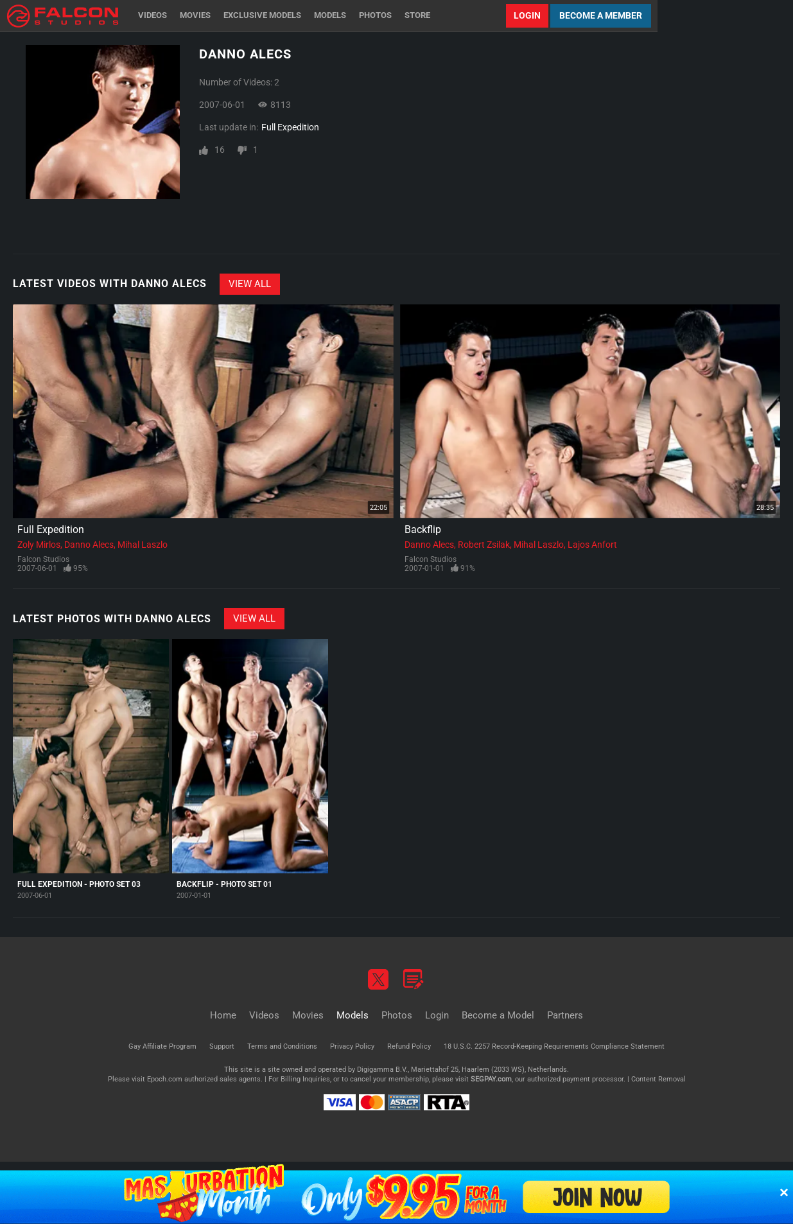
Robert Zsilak (484, 544)
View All (250, 284)
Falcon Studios (43, 559)
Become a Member (600, 15)
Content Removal (658, 1079)
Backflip (423, 529)
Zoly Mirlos (38, 544)
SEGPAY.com (491, 1079)
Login (527, 15)
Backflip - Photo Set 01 (224, 884)
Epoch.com (164, 1079)
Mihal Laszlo (143, 544)
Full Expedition (290, 127)
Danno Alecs (89, 544)
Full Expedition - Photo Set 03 (79, 884)
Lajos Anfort (592, 544)
